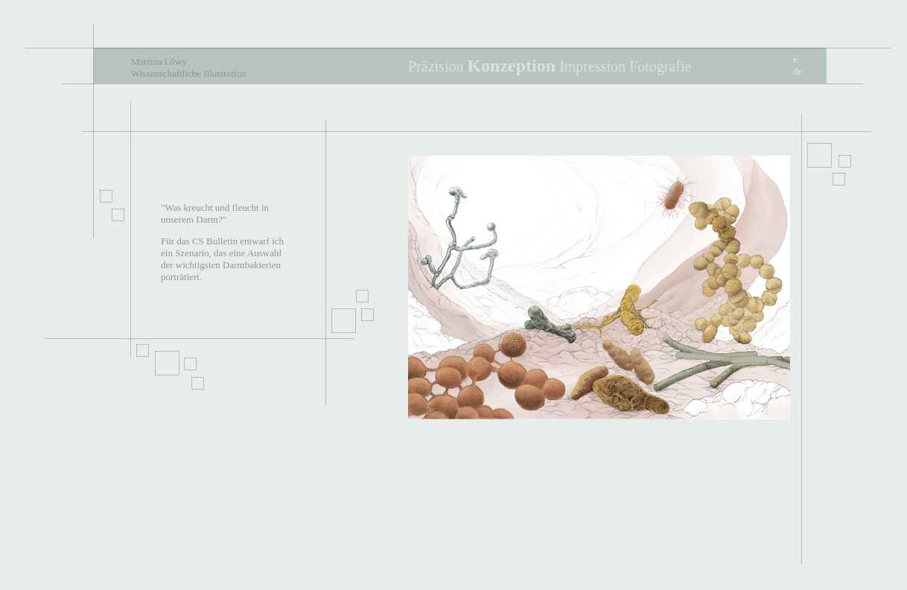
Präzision (435, 66)
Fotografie (660, 66)
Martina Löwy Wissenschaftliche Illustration (188, 67)
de (797, 71)
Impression (592, 66)
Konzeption (511, 65)
